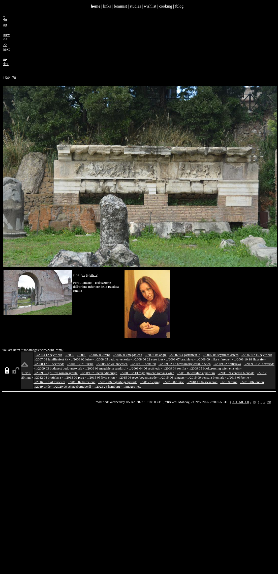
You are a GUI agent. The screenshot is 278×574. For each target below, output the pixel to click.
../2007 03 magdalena (127, 355)
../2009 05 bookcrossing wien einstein (214, 368)
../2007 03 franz (99, 355)
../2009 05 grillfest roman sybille (56, 373)
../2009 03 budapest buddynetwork (59, 368)
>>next (6, 47)
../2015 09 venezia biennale (205, 377)
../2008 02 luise (81, 359)
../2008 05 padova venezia (112, 359)
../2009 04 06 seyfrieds (144, 368)
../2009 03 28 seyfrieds (259, 364)
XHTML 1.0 (240, 402)
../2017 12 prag (150, 382)
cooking (165, 6)
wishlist (150, 6)
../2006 (81, 355)
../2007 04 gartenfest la (184, 355)
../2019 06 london (252, 382)
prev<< (6, 36)
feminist (120, 6)
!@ (269, 402)
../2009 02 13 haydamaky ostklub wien (185, 364)
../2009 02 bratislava (227, 364)
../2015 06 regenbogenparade (137, 377)
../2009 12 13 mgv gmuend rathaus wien (147, 373)
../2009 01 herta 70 (143, 364)
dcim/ (43, 350)
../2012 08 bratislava (47, 377)
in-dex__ (6, 63)
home (95, 6)
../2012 (261, 373)
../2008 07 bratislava (180, 359)
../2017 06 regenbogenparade (117, 382)
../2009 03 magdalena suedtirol (106, 368)
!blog (179, 6)
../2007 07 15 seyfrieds (256, 355)
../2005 (69, 355)
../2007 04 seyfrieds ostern (220, 355)
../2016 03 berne (238, 377)
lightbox (91, 275)
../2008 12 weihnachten (112, 364)
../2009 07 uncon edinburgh (98, 373)
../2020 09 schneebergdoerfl (72, 386)
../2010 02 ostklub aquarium (196, 373)
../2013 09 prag (74, 377)
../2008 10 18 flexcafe (249, 359)
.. (264, 402)
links (107, 6)
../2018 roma (228, 382)
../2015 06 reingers (171, 377)
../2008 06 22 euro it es (147, 359)
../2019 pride (42, 386)
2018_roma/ (55, 350)
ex (83, 275)
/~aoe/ (25, 350)
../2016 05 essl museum (49, 382)
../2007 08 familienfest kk (51, 359)
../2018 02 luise (173, 382)
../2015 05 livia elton (101, 377)
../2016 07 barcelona (82, 382)
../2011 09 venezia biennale (236, 373)
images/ (34, 350)
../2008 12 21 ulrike (80, 364)
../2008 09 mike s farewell (213, 359)
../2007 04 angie (156, 355)
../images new (132, 386)
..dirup (5, 20)
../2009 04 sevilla (174, 368)
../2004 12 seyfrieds (49, 355)
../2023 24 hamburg (107, 386)
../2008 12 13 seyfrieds (49, 364)
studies (135, 6)
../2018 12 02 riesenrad (202, 382)
